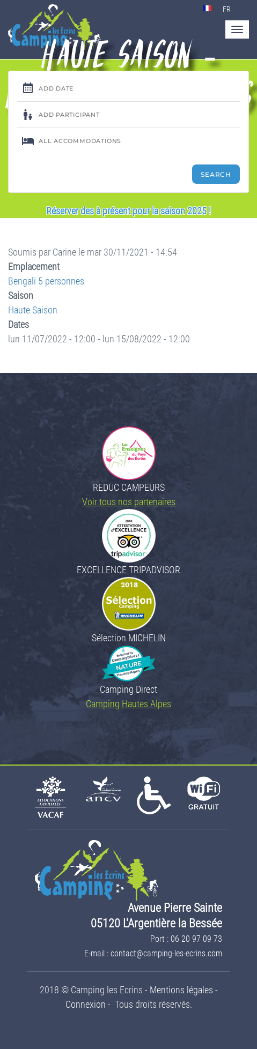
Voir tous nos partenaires (128, 501)
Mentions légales (181, 989)
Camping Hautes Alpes (128, 703)
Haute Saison (32, 310)
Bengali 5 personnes (46, 281)
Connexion (85, 1004)
